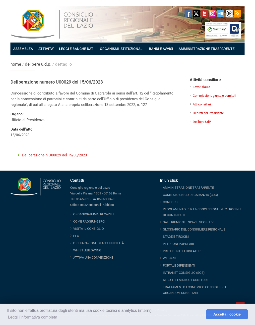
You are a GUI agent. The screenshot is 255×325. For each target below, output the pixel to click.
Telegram (220, 13)
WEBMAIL (170, 258)
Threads (229, 13)
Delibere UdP (202, 122)
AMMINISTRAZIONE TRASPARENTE (207, 49)
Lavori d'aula (201, 87)
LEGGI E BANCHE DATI (76, 49)
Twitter (196, 13)
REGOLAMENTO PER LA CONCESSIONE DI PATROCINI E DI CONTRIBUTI (202, 212)
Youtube (204, 13)
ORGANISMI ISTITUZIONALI (121, 49)
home (15, 64)
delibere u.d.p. (38, 64)
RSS (237, 13)
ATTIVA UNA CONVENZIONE (93, 257)
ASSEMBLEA (23, 49)
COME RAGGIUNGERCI (89, 221)
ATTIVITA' (46, 49)
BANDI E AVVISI (161, 49)
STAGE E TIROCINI (176, 236)
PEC (76, 236)
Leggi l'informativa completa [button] (32, 317)
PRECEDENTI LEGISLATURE (182, 251)
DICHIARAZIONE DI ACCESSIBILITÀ (98, 243)
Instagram (212, 13)
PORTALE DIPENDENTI (179, 265)
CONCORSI (171, 202)
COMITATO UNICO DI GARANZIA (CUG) (190, 195)
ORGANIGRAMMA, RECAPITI (93, 214)
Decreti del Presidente (208, 113)
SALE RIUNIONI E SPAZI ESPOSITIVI (188, 222)
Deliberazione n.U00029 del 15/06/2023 (54, 155)
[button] (201, 314)
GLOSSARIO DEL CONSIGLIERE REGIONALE (194, 229)
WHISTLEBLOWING (87, 250)
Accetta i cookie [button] (227, 314)
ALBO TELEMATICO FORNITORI (185, 280)
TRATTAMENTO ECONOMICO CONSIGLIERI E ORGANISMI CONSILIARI (195, 290)
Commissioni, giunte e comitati (214, 95)
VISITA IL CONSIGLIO (88, 229)
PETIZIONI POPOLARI (178, 244)
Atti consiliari (202, 104)
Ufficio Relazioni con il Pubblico (92, 205)
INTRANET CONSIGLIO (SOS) (184, 273)
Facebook (188, 13)
